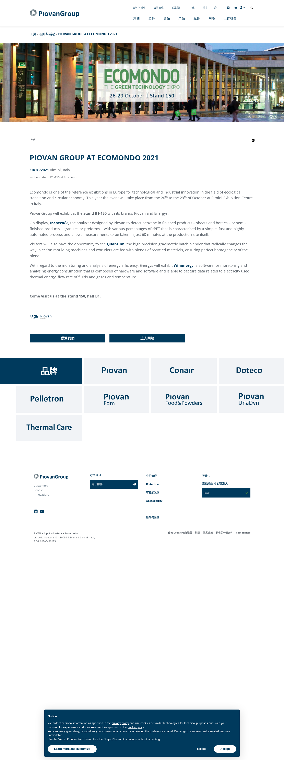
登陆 (205, 476)
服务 (196, 18)
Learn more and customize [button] (72, 748)
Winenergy (183, 265)
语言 (205, 7)
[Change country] (215, 8)
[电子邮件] (110, 484)
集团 (136, 18)
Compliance (243, 532)
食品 (166, 18)
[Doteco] (251, 371)
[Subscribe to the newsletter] (134, 484)
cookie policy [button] (136, 727)
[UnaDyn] (251, 399)
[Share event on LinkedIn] (253, 140)
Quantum (116, 244)
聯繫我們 (67, 338)
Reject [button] (201, 748)
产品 (181, 18)
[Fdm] (116, 399)
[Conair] (184, 371)
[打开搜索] (252, 8)
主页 (33, 34)
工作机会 (230, 18)
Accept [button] (225, 748)
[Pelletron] (49, 399)
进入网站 (147, 338)
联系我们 (176, 7)
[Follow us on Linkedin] (228, 7)
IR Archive (152, 484)
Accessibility (154, 501)
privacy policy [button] (120, 723)
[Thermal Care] (49, 428)
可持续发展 (152, 492)
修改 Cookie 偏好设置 (180, 532)
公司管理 (159, 7)
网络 (212, 18)
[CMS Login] (242, 7)
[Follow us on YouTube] (236, 7)
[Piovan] (116, 371)
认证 (197, 532)
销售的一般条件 (224, 532)
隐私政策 (208, 532)
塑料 (151, 18)
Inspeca (59, 222)
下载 (192, 7)
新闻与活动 (139, 7)
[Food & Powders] (184, 399)
